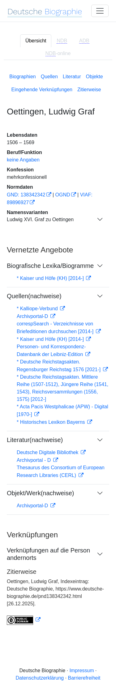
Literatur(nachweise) (35, 439)
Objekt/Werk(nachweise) (40, 493)
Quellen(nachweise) (34, 296)
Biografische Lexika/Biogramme (50, 265)
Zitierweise (89, 89)
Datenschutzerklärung (40, 678)
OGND (62, 194)
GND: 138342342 (26, 194)
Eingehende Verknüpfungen (42, 89)
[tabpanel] (58, 348)
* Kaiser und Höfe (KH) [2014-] (51, 278)
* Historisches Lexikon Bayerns (51, 422)
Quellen (49, 76)
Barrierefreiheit (84, 678)
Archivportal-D (33, 316)
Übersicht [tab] (35, 40)
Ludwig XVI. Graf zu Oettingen (40, 219)
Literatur (72, 76)
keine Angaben (23, 159)
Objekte (94, 76)
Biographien (22, 76)
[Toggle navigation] (100, 11)
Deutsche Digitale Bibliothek (48, 452)
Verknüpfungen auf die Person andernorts (48, 554)
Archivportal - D (34, 460)
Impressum (81, 670)
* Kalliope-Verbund (38, 308)
